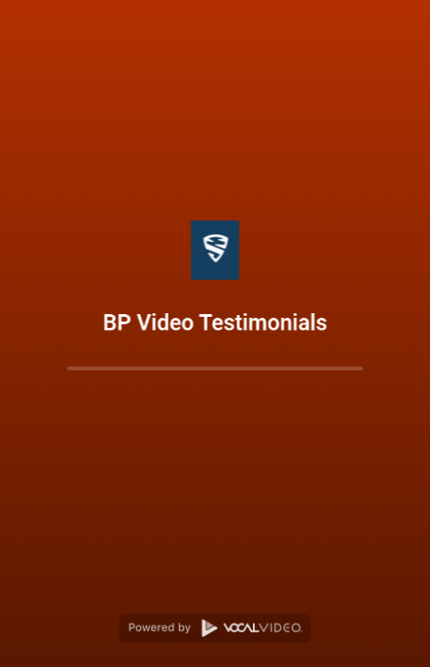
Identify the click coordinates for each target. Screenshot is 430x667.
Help (132, 650)
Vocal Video (317, 645)
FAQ (25, 650)
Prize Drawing (77, 650)
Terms (211, 650)
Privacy (169, 650)
